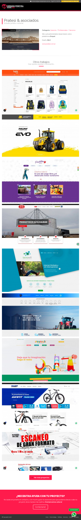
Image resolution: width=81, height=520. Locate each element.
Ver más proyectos (40, 478)
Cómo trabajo (53, 517)
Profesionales (62, 30)
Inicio (47, 517)
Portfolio (60, 517)
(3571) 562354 (56, 1)
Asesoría (53, 30)
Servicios (72, 30)
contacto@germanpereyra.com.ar (41, 1)
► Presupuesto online (70, 1)
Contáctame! (40, 507)
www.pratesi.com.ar (48, 44)
